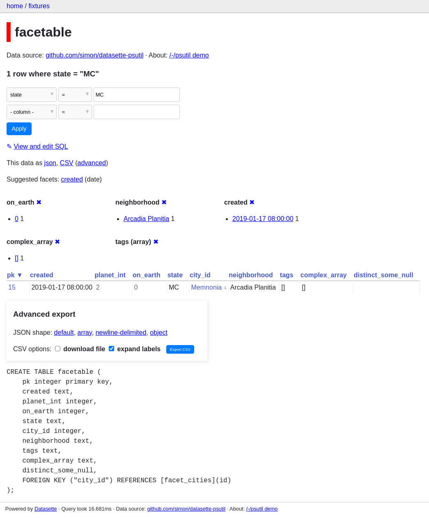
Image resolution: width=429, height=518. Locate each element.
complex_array (324, 275)
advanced (92, 162)
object (158, 332)
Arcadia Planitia (146, 218)
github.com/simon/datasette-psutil (94, 55)
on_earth (147, 275)
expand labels (135, 348)
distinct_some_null (383, 275)
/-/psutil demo (189, 55)
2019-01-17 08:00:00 (263, 218)
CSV (66, 162)
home (15, 5)
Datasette (45, 509)
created (72, 179)
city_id (200, 275)
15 (12, 287)
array (85, 332)
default (64, 332)
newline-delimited (121, 332)
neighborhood (251, 275)
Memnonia (206, 287)
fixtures (39, 5)
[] (16, 258)
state (175, 275)
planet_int (110, 275)
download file (80, 348)
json (50, 162)
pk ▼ (15, 275)
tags (287, 275)
